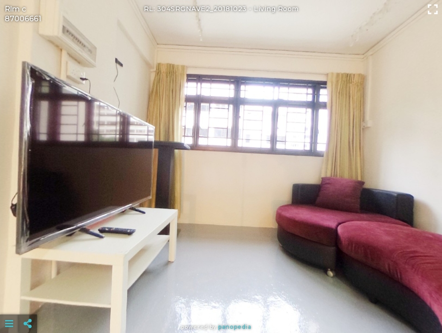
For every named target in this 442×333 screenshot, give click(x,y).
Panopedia (235, 326)
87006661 (23, 18)
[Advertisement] (221, 300)
